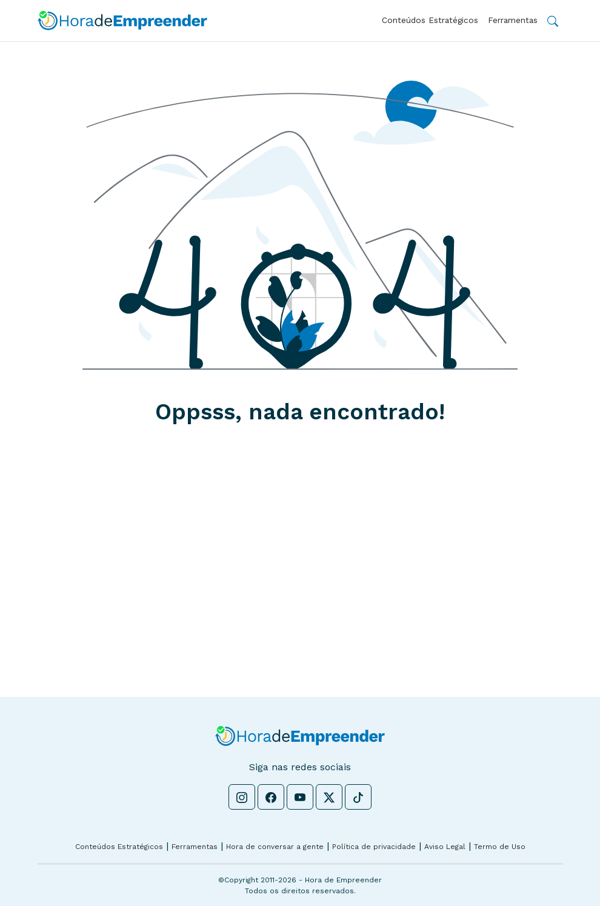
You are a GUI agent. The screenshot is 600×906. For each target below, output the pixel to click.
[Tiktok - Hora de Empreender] (358, 797)
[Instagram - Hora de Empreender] (241, 797)
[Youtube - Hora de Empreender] (300, 797)
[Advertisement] (300, 583)
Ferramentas (513, 20)
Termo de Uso (499, 846)
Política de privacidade (374, 846)
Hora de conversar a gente (275, 846)
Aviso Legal (444, 846)
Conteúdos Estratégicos (430, 20)
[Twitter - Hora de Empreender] (329, 797)
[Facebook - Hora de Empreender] (271, 797)
